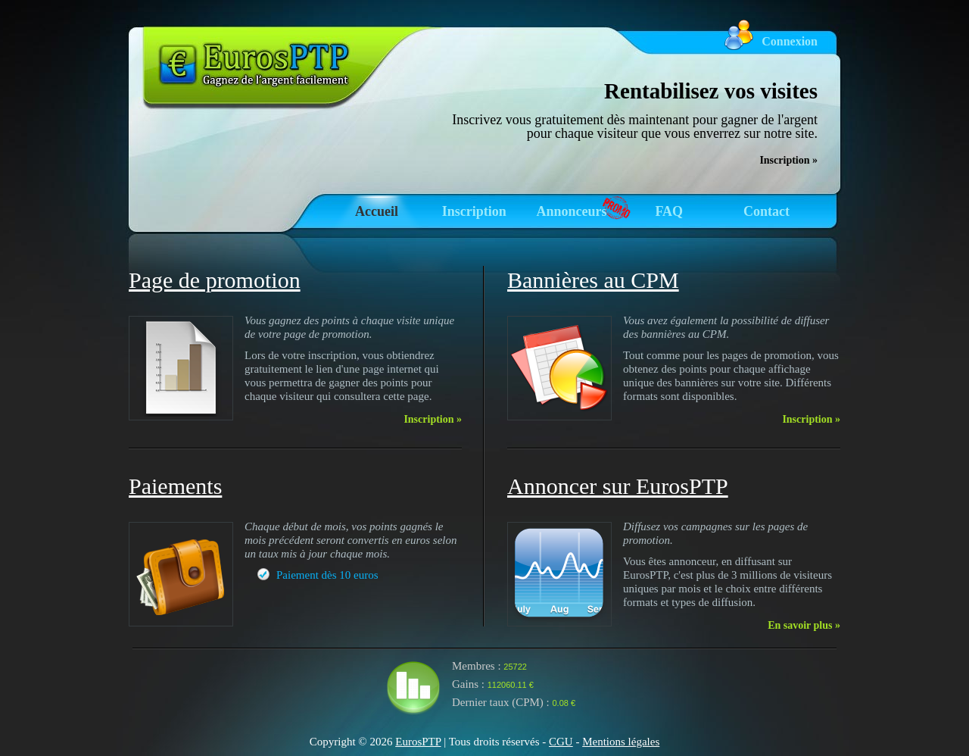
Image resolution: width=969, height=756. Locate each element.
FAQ (669, 211)
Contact (766, 211)
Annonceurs (571, 211)
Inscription (474, 211)
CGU (561, 742)
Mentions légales (620, 742)
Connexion (790, 41)
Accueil (376, 211)
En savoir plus (804, 625)
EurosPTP (418, 742)
